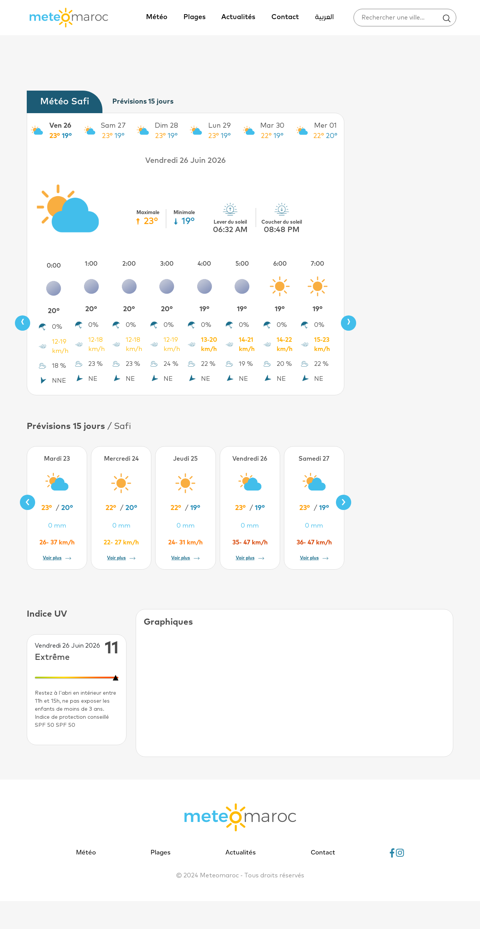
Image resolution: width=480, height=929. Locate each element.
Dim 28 (166, 125)
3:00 (167, 264)
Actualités (238, 17)
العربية (324, 17)
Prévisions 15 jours (143, 101)
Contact (285, 17)
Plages (194, 17)
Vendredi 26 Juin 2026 (185, 160)
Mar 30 (272, 125)
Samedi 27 (313, 459)
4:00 (204, 264)
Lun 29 (219, 125)
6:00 (280, 264)
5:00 (242, 264)
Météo (156, 17)
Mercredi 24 (121, 459)
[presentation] (22, 323)
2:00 (129, 264)
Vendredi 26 (249, 459)
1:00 (91, 264)
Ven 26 (60, 125)
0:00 (54, 266)
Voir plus (57, 558)
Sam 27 (113, 125)
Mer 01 (325, 125)
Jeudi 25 (185, 459)
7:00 (317, 264)
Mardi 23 (57, 459)
